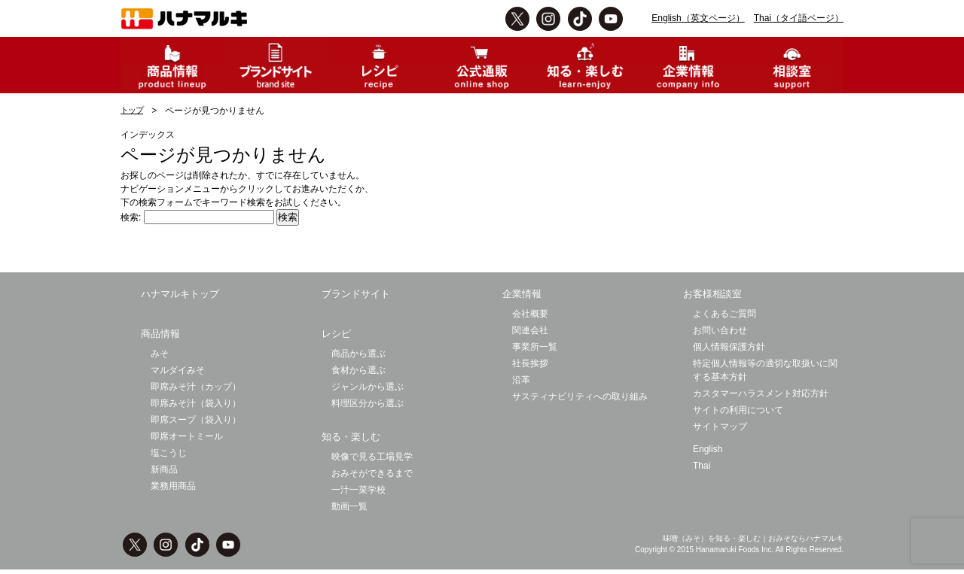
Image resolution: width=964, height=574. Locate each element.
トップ (131, 109)
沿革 (521, 380)
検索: (130, 217)
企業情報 (521, 293)
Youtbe (611, 19)
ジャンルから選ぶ (367, 386)
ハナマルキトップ (180, 293)
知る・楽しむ (351, 436)
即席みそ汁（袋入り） (196, 403)
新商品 (164, 469)
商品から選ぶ (358, 353)
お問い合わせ (720, 330)
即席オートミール (187, 436)
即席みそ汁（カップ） (196, 386)
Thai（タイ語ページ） (799, 18)
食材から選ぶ (358, 370)
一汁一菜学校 (358, 489)
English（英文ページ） (697, 18)
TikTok (580, 19)
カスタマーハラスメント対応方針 (760, 393)
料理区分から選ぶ (367, 403)
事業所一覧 (534, 347)
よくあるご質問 (724, 313)
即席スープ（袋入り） (196, 420)
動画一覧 (349, 506)
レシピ (336, 333)
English (707, 449)
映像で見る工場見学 (372, 456)
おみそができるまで (372, 473)
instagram (548, 19)
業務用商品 (173, 486)
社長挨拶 (530, 363)
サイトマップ (720, 426)
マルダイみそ (178, 370)
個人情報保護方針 (729, 347)
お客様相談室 (712, 293)
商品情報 (160, 333)
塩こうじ (169, 453)
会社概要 (530, 313)
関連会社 (530, 330)
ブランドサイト (356, 293)
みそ (160, 353)
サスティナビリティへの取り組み (580, 396)
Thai (701, 465)
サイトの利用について (738, 410)
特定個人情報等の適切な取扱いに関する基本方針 (765, 370)
